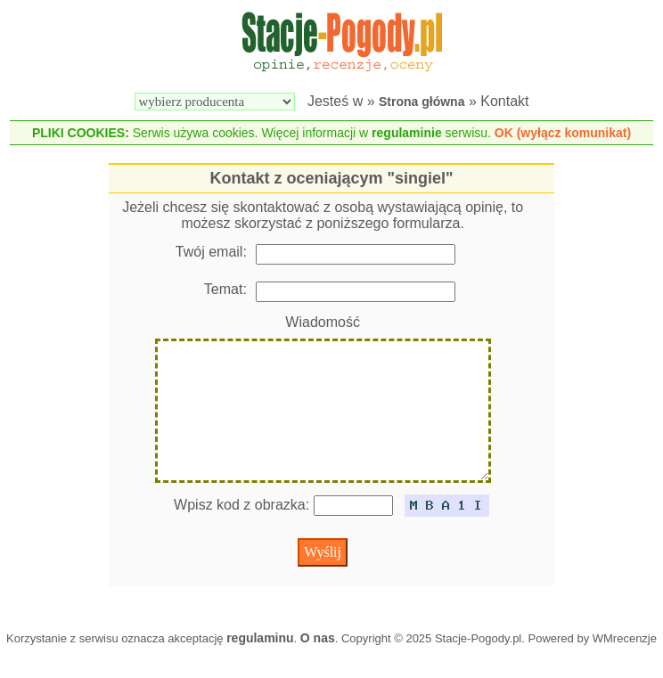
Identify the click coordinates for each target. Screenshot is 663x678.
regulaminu (259, 666)
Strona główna (421, 101)
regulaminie (407, 133)
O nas (317, 666)
